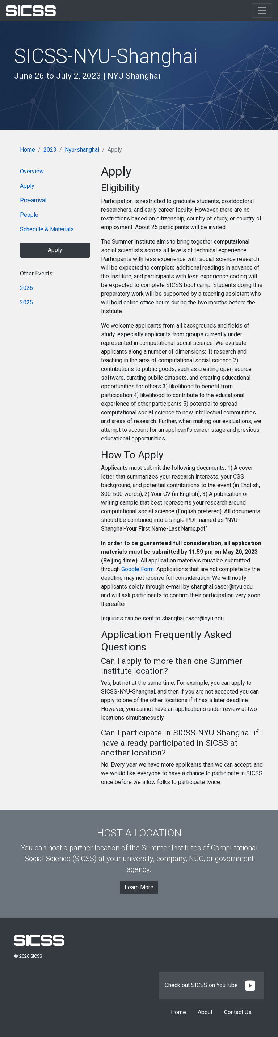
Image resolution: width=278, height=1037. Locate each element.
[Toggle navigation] (262, 10)
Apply (27, 185)
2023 (49, 149)
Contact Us (238, 1012)
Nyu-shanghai (82, 149)
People (29, 214)
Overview (32, 171)
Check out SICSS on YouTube (211, 985)
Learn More (139, 887)
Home (27, 149)
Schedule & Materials (47, 229)
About (205, 1012)
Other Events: (37, 273)
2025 (26, 302)
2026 (26, 287)
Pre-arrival (33, 200)
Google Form (137, 569)
